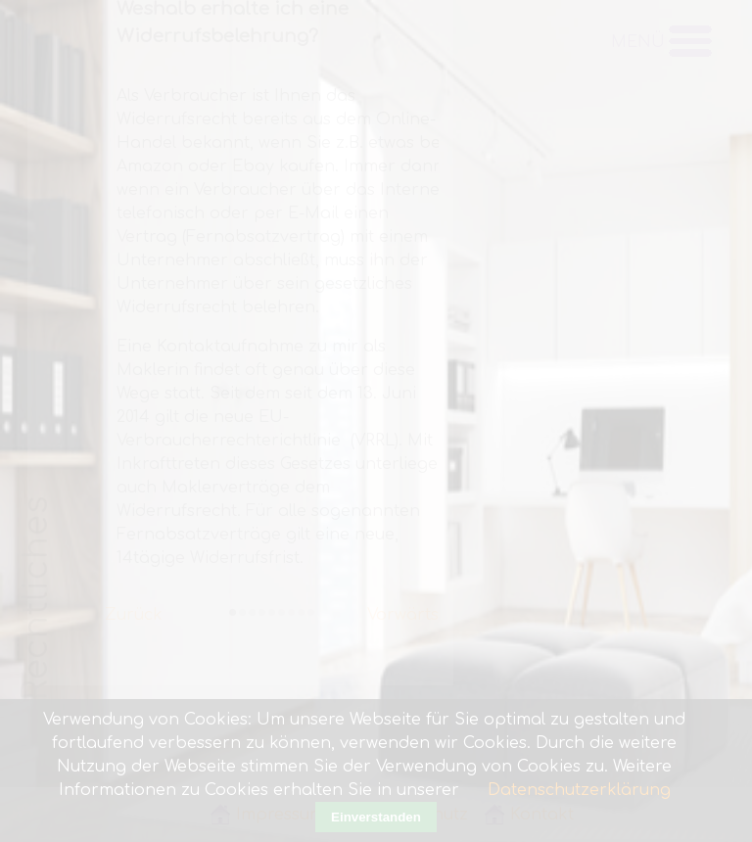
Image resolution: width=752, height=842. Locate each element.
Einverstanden (376, 817)
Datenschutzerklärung (579, 790)
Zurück (134, 606)
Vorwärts (403, 606)
